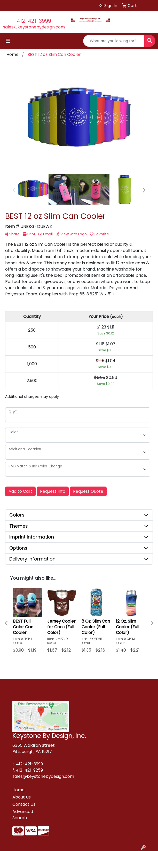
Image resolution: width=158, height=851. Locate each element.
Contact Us (23, 804)
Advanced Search (22, 815)
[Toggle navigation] (8, 40)
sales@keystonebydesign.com (34, 27)
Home (18, 790)
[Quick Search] (114, 41)
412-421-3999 (34, 21)
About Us (21, 797)
